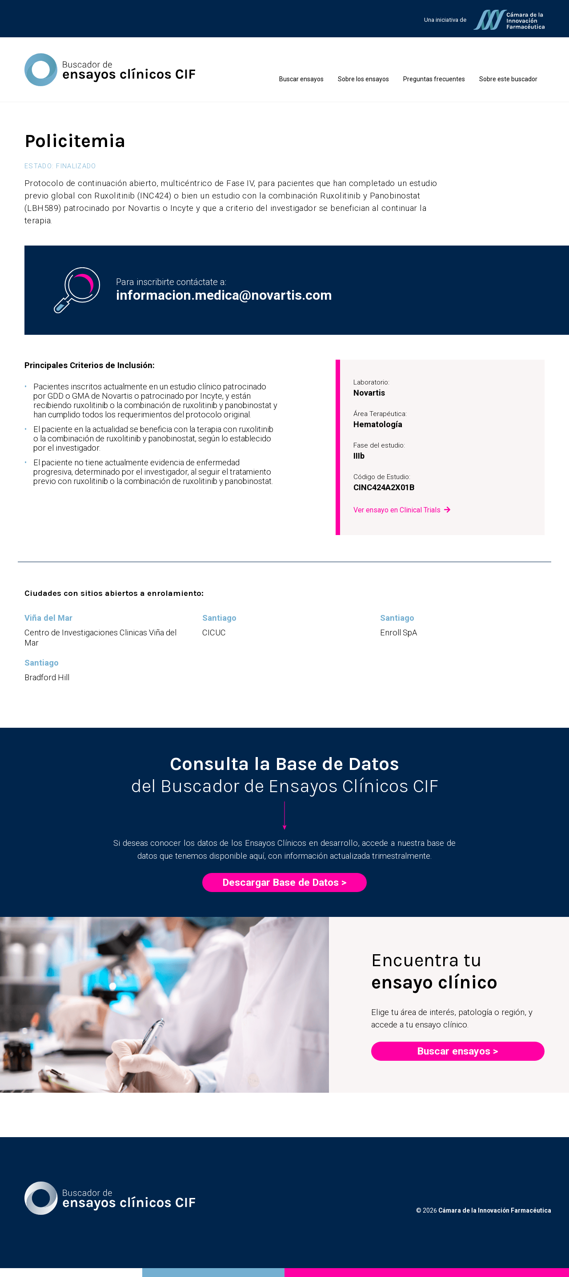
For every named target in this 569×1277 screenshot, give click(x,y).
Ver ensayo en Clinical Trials (397, 510)
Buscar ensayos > (457, 1051)
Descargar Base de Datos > (284, 882)
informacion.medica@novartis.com (224, 295)
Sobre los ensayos (363, 79)
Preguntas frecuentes (434, 79)
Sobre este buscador (508, 79)
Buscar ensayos (301, 79)
